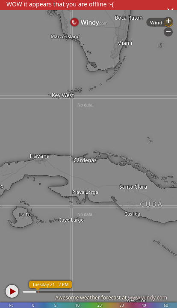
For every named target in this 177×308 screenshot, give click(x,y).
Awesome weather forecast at (111, 297)
